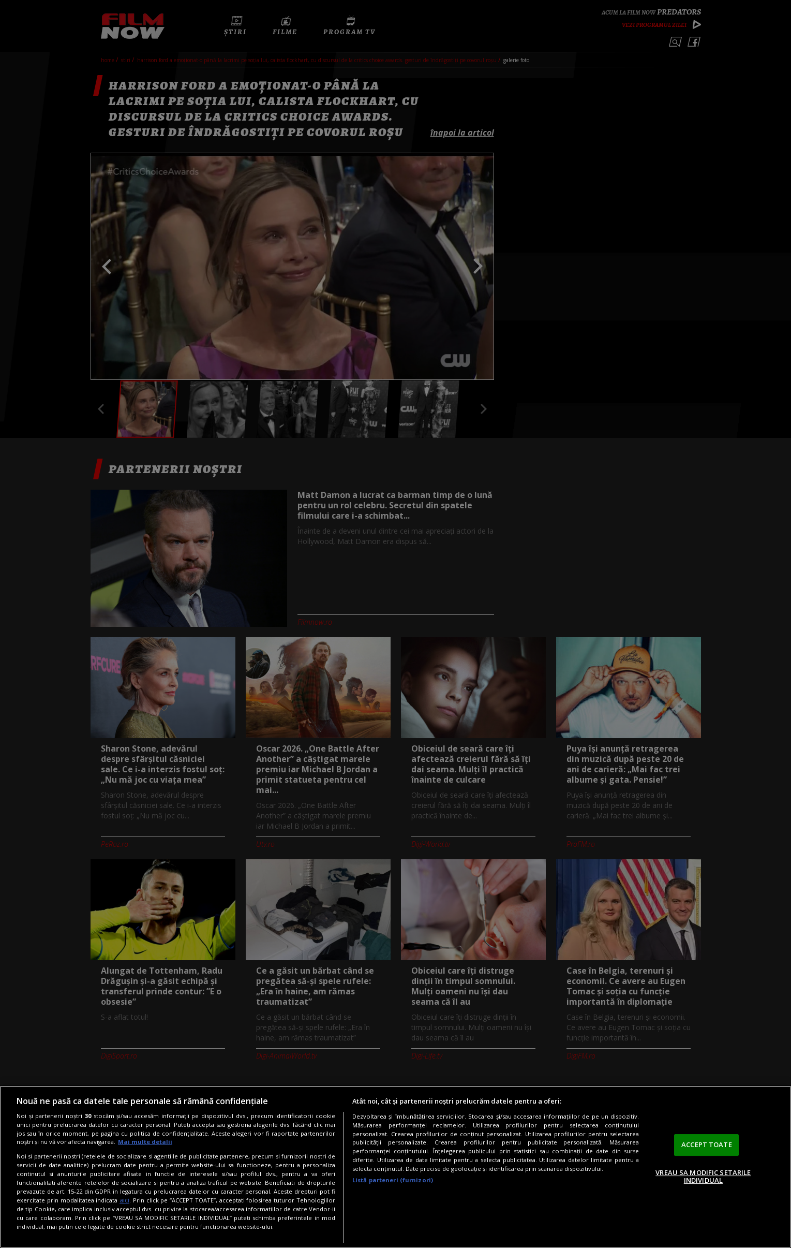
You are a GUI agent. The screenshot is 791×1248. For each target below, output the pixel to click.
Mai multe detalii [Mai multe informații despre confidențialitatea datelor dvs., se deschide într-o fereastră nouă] (145, 1142)
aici (124, 1200)
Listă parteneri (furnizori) (392, 1180)
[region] (395, 1166)
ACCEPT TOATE (706, 1144)
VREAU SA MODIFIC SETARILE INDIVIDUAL (703, 1176)
